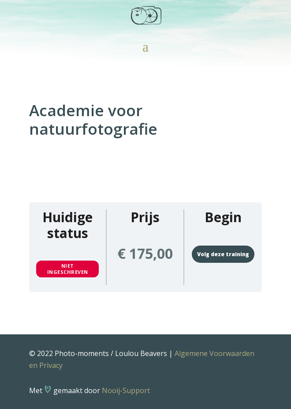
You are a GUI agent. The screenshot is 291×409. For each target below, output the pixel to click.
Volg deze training (223, 254)
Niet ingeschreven (67, 268)
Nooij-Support (126, 390)
